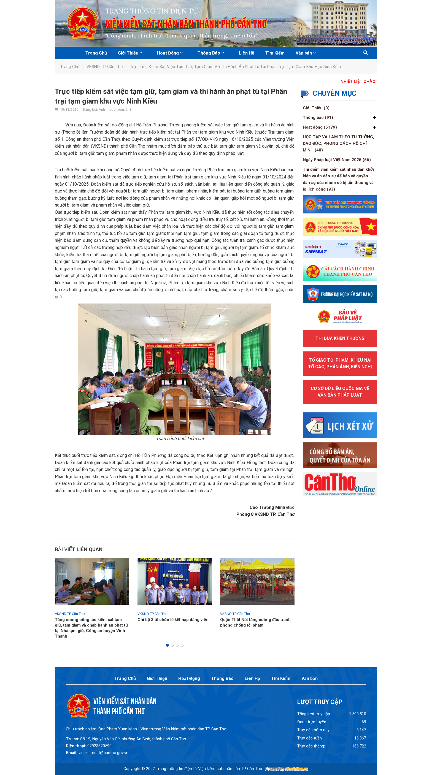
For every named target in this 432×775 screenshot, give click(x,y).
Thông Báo (209, 53)
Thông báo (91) (318, 117)
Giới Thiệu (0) (316, 107)
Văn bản (304, 53)
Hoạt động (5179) (320, 127)
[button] (365, 53)
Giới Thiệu (128, 53)
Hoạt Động (168, 53)
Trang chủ (69, 66)
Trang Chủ (96, 53)
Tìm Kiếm (275, 53)
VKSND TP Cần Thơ (105, 66)
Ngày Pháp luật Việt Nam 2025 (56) (337, 159)
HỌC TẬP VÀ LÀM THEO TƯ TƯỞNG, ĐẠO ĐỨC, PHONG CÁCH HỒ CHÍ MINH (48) (338, 143)
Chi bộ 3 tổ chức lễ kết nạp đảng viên (173, 619)
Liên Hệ (246, 53)
